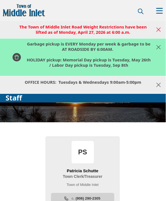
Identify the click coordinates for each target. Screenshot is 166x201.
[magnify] (140, 11)
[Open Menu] (159, 10)
